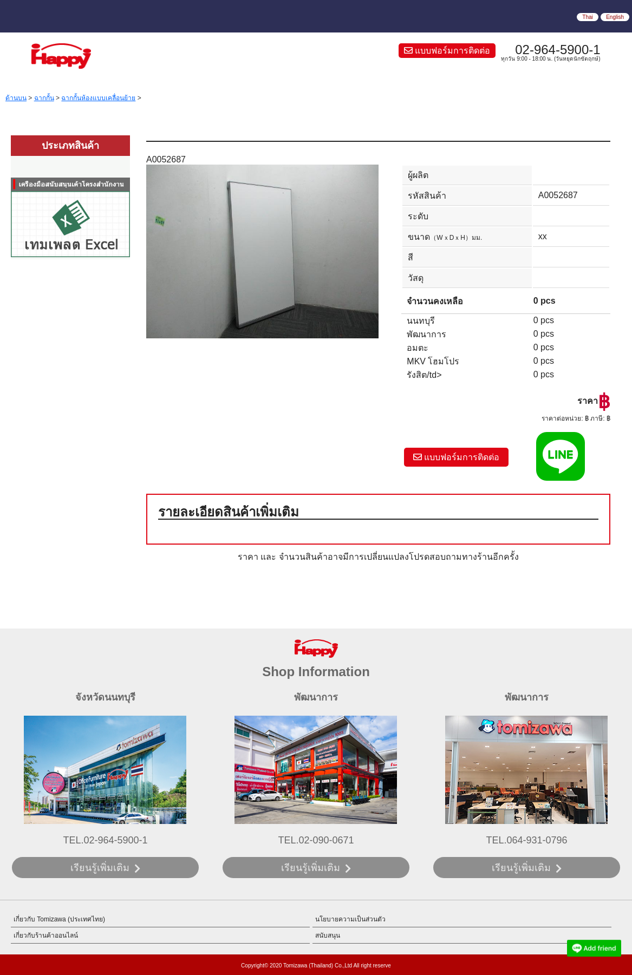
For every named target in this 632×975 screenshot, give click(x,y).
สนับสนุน (327, 935)
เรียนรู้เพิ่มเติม (99, 867)
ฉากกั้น (44, 98)
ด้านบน (16, 98)
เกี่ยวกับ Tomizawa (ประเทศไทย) (59, 919)
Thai (587, 17)
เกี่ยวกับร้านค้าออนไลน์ (46, 935)
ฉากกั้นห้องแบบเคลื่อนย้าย (98, 98)
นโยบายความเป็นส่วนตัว (350, 919)
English (615, 17)
